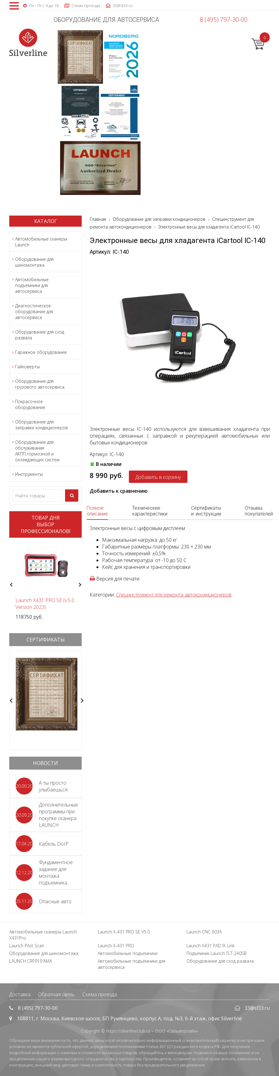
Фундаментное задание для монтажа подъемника (56, 872)
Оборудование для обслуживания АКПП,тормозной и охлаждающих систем (37, 451)
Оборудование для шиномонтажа (34, 262)
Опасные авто (55, 901)
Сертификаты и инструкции (206, 511)
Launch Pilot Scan (26, 946)
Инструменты (29, 474)
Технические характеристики (149, 511)
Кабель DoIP (53, 843)
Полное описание (97, 511)
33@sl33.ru (257, 1008)
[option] (45, 581)
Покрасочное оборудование (30, 404)
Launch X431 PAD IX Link (211, 946)
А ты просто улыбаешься (53, 786)
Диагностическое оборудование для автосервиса (34, 311)
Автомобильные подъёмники (128, 953)
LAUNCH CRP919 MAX (30, 961)
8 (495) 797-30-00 (224, 19)
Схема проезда (99, 994)
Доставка (20, 994)
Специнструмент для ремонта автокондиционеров (174, 594)
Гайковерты (27, 367)
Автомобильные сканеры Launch (41, 242)
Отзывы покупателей (259, 511)
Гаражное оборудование (41, 352)
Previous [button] (10, 584)
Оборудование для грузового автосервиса (39, 384)
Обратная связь (56, 994)
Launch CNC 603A (204, 932)
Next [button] (82, 584)
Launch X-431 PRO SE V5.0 (124, 932)
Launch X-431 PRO (116, 946)
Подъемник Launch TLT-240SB (217, 953)
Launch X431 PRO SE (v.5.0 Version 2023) (44, 603)
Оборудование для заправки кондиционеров (41, 425)
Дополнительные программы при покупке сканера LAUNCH (58, 814)
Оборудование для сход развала (39, 335)
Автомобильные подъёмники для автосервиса (32, 285)
